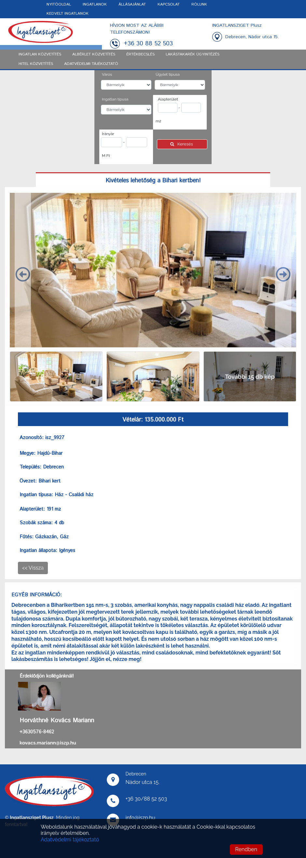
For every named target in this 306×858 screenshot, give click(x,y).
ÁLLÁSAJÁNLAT (132, 4)
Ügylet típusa (168, 74)
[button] (23, 270)
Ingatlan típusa (115, 99)
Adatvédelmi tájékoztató (70, 839)
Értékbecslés (140, 54)
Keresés (182, 144)
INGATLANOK (95, 4)
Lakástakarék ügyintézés (192, 54)
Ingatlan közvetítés (40, 54)
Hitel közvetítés (36, 64)
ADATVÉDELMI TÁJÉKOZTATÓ (91, 64)
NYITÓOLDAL (59, 4)
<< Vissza (33, 568)
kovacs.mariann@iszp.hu (48, 743)
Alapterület (168, 99)
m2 (158, 121)
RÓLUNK (199, 4)
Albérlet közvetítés (93, 54)
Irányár (108, 133)
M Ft (106, 155)
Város (107, 74)
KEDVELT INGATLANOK (68, 13)
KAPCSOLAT (169, 4)
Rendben (246, 849)
